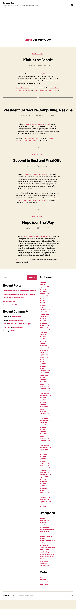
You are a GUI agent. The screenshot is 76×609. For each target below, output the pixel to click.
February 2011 (44, 357)
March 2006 (44, 470)
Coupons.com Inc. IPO (10, 314)
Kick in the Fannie (38, 60)
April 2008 (43, 413)
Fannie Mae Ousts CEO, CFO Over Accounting (44, 74)
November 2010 (45, 361)
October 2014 (44, 293)
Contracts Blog (9, 3)
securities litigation (46, 561)
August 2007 (44, 431)
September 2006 (45, 456)
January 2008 (44, 420)
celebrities (43, 531)
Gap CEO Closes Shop (16, 329)
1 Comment (52, 124)
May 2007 (43, 438)
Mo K (4, 332)
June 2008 (43, 409)
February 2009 (44, 393)
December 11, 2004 (44, 237)
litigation (42, 547)
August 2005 (44, 486)
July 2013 (43, 307)
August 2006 (44, 458)
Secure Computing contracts (32, 147)
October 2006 (44, 454)
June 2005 (43, 490)
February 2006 (44, 472)
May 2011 (43, 350)
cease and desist (45, 529)
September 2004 (45, 510)
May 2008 (43, 411)
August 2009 (44, 384)
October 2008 (44, 402)
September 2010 (45, 364)
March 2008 (44, 416)
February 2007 (44, 445)
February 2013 (44, 316)
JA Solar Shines (16, 325)
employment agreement (47, 538)
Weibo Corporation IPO (10, 310)
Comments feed (45, 591)
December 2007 (45, 422)
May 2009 (43, 386)
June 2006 (43, 463)
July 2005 (43, 488)
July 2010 (43, 368)
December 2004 (45, 504)
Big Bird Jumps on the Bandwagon (19, 332)
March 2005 (44, 497)
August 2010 (44, 366)
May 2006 (43, 465)
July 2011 (43, 345)
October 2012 (44, 321)
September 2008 (45, 404)
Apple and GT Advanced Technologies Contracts (19, 303)
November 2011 (45, 339)
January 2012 (44, 336)
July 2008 (43, 406)
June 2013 (43, 309)
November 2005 (45, 479)
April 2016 (43, 291)
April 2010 (43, 373)
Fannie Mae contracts (23, 88)
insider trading (44, 540)
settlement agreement (47, 563)
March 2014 (43, 300)
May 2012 (43, 330)
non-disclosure (44, 554)
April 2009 (43, 388)
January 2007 (44, 447)
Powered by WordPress (27, 605)
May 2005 (43, 492)
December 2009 (45, 379)
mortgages (43, 552)
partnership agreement (47, 556)
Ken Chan (32, 66)
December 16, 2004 (39, 124)
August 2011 (44, 343)
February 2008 (44, 418)
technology (43, 572)
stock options (44, 570)
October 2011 (44, 341)
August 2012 (44, 325)
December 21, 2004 (44, 66)
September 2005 (45, 483)
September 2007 (45, 429)
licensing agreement (46, 545)
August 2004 (44, 513)
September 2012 (45, 323)
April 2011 (43, 352)
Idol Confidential (17, 336)
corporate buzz (38, 54)
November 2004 (45, 506)
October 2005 (44, 481)
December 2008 (45, 397)
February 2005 (44, 499)
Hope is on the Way (38, 231)
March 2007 (44, 443)
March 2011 (43, 354)
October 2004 (44, 508)
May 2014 (43, 298)
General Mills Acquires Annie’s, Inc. (14, 306)
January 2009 (44, 395)
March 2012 (43, 332)
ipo (41, 543)
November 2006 (45, 452)
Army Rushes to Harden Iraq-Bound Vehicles (38, 245)
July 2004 (43, 515)
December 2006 (45, 449)
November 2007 (45, 425)
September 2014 (45, 296)
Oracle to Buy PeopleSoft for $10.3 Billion (36, 183)
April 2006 (43, 468)
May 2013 (43, 312)
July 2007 (43, 434)
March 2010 (43, 375)
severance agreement (47, 565)
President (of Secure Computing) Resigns (38, 115)
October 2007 (44, 427)
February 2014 (44, 302)
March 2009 (44, 391)
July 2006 (43, 461)
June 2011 (43, 348)
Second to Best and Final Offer (38, 169)
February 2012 (44, 334)
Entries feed (43, 588)
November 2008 (45, 400)
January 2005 (44, 501)
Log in (41, 586)
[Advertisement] (38, 21)
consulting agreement (47, 534)
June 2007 (43, 436)
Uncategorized (44, 574)
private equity (44, 558)
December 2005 (45, 477)
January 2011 (44, 359)
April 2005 (43, 495)
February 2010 (44, 377)
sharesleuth (43, 568)
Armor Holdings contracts (24, 269)
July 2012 (43, 327)
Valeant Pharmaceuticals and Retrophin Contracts (19, 299)
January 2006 (44, 474)
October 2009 (44, 382)
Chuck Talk (6, 336)
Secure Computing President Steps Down (39, 133)
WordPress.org (44, 593)
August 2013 (44, 305)
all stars (42, 527)
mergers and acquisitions (48, 549)
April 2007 (43, 440)
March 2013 (43, 314)
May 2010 (43, 370)
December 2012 (45, 318)
